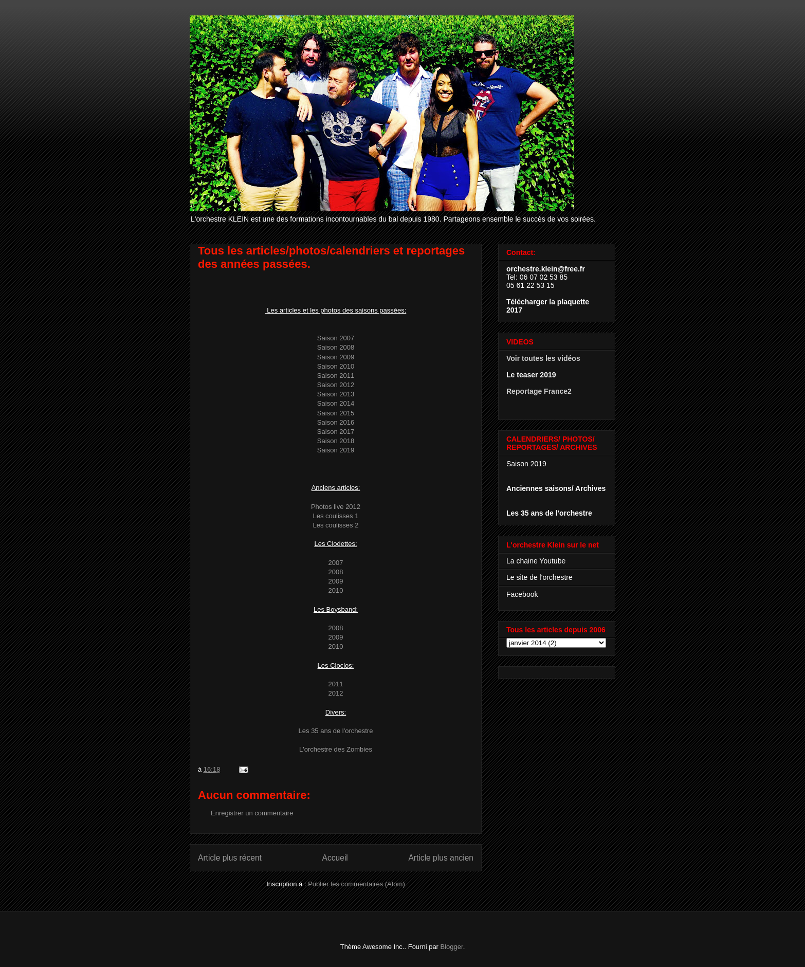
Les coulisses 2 (336, 525)
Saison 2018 (335, 441)
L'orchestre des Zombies (335, 749)
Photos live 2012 (335, 506)
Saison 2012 (335, 385)
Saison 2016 (335, 422)
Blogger (452, 947)
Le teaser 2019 (531, 375)
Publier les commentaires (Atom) (356, 884)
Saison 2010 (335, 366)
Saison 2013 (335, 394)
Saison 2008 (335, 347)
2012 (335, 693)
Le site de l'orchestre (539, 577)
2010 (335, 590)
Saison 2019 (335, 450)
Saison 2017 (335, 431)
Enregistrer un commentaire (252, 813)
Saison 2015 (335, 413)
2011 (335, 684)
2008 (335, 572)
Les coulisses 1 (336, 516)
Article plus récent (230, 857)
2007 (335, 563)
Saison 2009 (335, 357)
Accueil (335, 857)
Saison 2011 (335, 375)
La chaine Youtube (535, 561)
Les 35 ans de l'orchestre (336, 731)
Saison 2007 (335, 338)
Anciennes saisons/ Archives (556, 488)
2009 (335, 581)
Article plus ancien (440, 857)
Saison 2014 (335, 403)
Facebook (522, 594)
